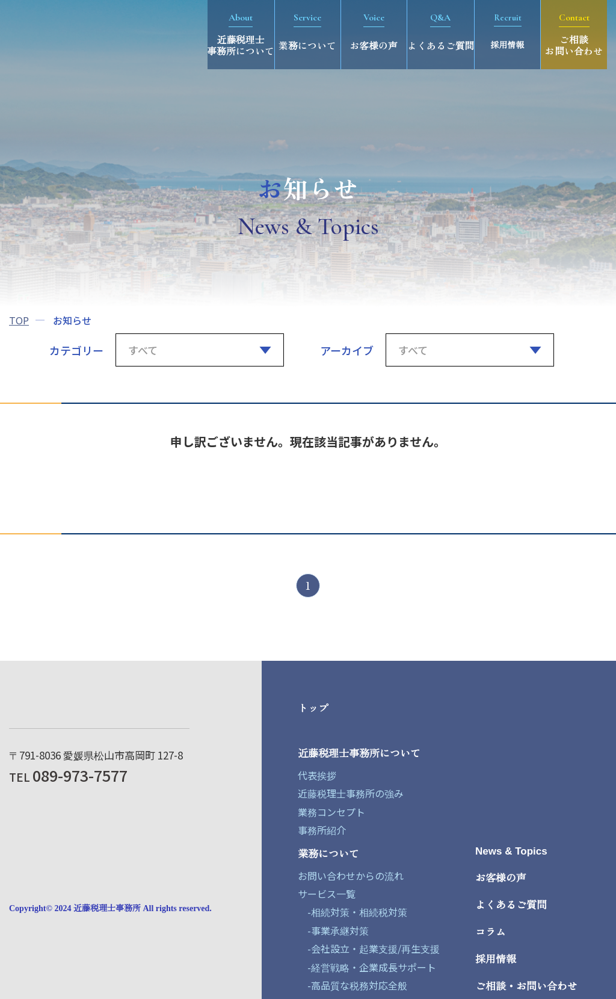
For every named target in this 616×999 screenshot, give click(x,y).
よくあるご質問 (511, 905)
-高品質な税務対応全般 (352, 985)
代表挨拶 (317, 775)
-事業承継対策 (333, 930)
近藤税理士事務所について (359, 753)
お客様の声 (500, 878)
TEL (68, 777)
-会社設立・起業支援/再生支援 (369, 948)
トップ (313, 708)
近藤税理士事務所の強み (351, 793)
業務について (328, 854)
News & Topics (511, 851)
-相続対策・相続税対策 (352, 912)
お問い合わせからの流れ (351, 875)
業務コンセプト (331, 812)
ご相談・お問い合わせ (526, 986)
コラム (490, 932)
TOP (19, 320)
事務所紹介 (322, 830)
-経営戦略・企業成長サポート (367, 967)
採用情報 (495, 959)
